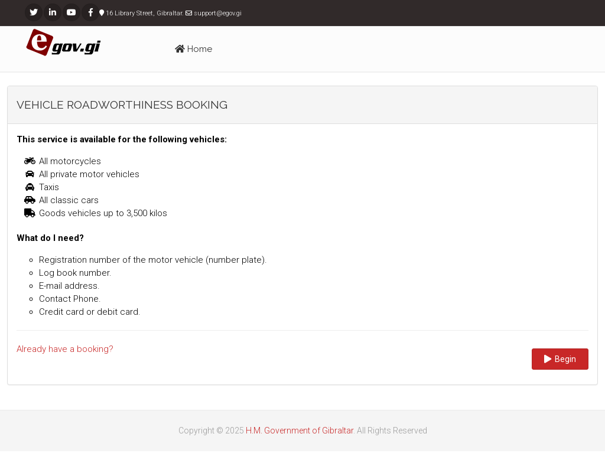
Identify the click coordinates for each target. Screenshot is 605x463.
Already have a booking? (65, 349)
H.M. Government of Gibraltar (299, 430)
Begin (560, 359)
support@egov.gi (218, 13)
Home (193, 49)
